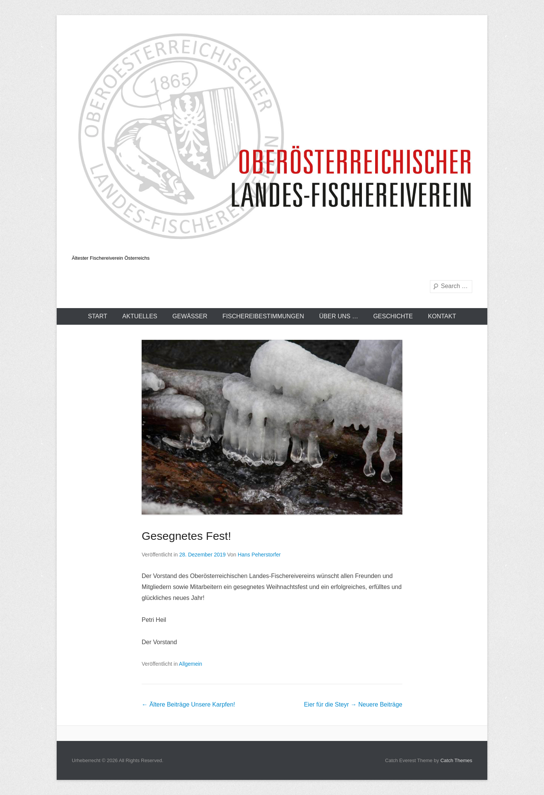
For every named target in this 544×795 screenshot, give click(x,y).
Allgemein (190, 664)
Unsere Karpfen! (188, 704)
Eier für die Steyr (353, 704)
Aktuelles (139, 316)
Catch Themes (456, 760)
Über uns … (338, 316)
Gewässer (189, 316)
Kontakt (442, 316)
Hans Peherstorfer (259, 555)
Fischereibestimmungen (263, 316)
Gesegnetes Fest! (186, 536)
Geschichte (393, 316)
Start (97, 316)
